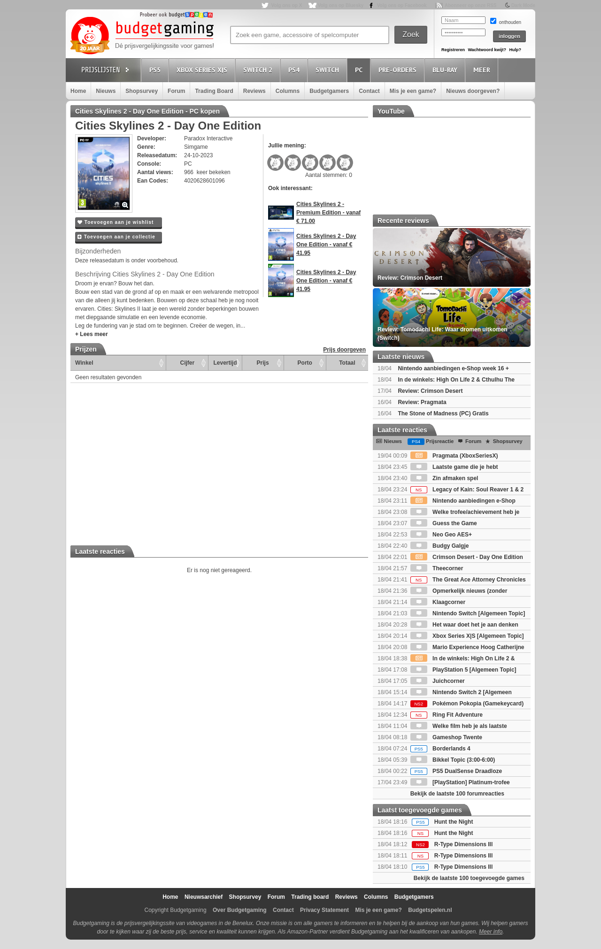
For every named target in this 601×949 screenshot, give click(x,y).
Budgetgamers (329, 91)
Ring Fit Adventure (446, 715)
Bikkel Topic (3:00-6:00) (452, 760)
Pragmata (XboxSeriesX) (454, 455)
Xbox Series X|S (203, 69)
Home (78, 91)
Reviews (254, 91)
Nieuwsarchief (204, 897)
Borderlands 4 (440, 748)
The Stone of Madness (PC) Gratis (443, 413)
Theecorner (436, 568)
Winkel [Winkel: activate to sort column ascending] (84, 363)
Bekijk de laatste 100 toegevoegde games (469, 878)
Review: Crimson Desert (430, 391)
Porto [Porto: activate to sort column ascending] (305, 363)
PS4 (295, 69)
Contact (369, 91)
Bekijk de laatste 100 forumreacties (457, 793)
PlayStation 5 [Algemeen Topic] (463, 669)
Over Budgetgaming (240, 910)
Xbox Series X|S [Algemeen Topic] (467, 636)
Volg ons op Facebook (402, 5)
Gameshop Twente (446, 737)
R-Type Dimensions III (463, 844)
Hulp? (515, 49)
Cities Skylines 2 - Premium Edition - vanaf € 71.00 (328, 212)
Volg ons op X (286, 5)
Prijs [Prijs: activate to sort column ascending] (263, 363)
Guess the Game (443, 523)
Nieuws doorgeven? (473, 91)
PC (360, 69)
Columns (288, 91)
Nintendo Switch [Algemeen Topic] (467, 613)
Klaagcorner (437, 602)
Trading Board (214, 91)
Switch (329, 69)
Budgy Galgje (439, 546)
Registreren (453, 49)
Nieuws (106, 91)
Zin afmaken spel (444, 478)
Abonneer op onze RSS (471, 5)
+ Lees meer (91, 334)
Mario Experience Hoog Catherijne (467, 647)
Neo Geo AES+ (441, 534)
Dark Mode (523, 5)
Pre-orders (398, 69)
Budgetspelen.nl (430, 910)
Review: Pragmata (422, 402)
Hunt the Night (453, 822)
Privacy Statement (324, 910)
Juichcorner (437, 681)
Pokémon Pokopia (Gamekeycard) (467, 703)
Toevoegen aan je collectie (116, 236)
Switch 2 (259, 69)
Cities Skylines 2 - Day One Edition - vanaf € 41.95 (326, 244)
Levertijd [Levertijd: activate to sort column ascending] (225, 363)
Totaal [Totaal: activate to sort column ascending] (347, 363)
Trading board (310, 897)
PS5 (156, 69)
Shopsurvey (141, 91)
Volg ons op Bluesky (341, 5)
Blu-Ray (446, 69)
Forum (176, 91)
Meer (483, 69)
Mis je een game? (413, 91)
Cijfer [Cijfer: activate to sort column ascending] (187, 363)
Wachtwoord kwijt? (487, 49)
